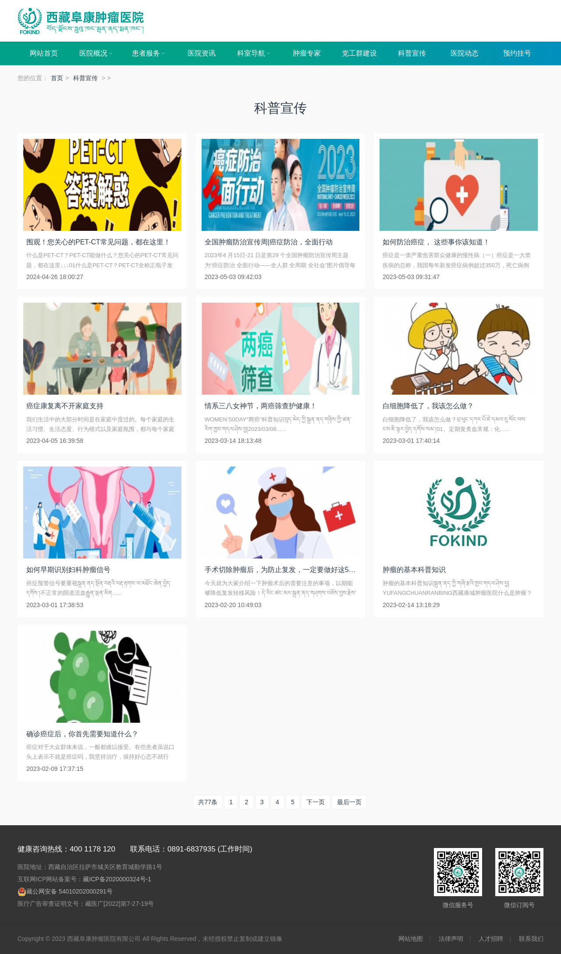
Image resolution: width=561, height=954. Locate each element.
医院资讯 (202, 53)
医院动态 (465, 53)
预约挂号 (517, 53)
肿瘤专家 (307, 53)
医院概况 (96, 53)
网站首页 (44, 53)
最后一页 (349, 802)
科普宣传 (412, 53)
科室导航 (254, 53)
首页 (57, 77)
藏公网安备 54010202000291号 (69, 891)
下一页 (315, 802)
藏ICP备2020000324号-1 (117, 879)
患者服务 (149, 53)
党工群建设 (359, 53)
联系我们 (531, 938)
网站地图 (410, 938)
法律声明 (451, 938)
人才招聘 (491, 938)
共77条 (207, 802)
